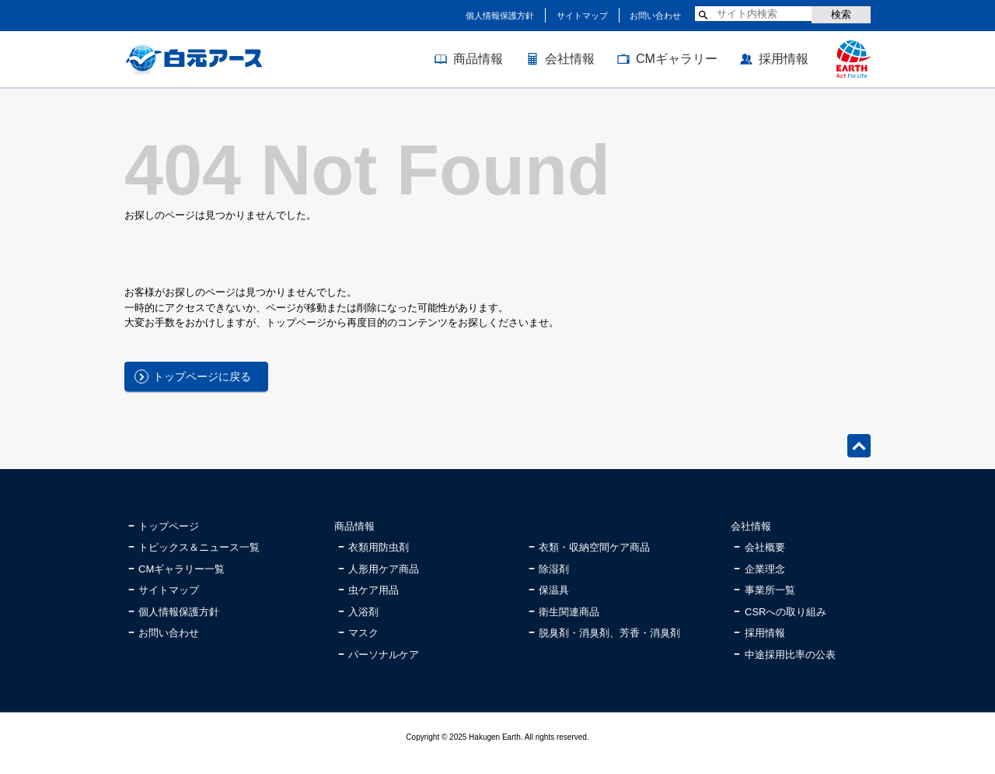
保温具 (554, 590)
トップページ (168, 526)
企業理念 (765, 569)
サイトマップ (582, 15)
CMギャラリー (676, 58)
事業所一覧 (770, 590)
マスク (363, 633)
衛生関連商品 (569, 612)
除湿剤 (554, 569)
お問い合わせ (655, 15)
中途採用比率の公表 (790, 654)
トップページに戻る (202, 376)
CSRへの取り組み (785, 612)
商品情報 (478, 58)
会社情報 (570, 58)
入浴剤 (363, 612)
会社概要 (765, 547)
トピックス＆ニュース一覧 (199, 547)
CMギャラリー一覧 (181, 569)
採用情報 (783, 58)
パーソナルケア (383, 654)
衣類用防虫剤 (378, 547)
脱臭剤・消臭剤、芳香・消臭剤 (609, 633)
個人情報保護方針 (500, 15)
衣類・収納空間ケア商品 (594, 547)
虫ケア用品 (373, 590)
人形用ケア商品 (383, 569)
